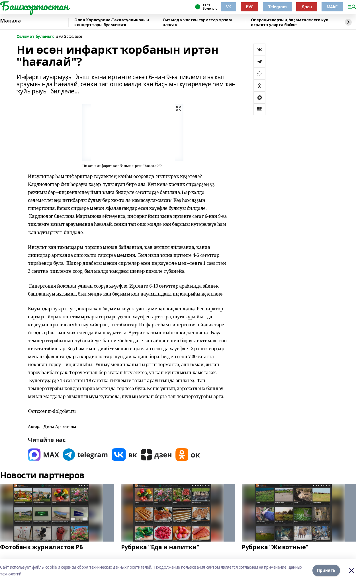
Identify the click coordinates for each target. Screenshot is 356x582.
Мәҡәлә (10, 21)
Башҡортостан (34, 6)
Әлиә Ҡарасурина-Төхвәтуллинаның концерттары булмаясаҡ (112, 22)
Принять (326, 570)
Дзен (306, 6)
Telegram (277, 6)
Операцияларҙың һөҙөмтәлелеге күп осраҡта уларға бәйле (289, 22)
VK (228, 6)
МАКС (332, 6)
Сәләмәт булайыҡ (35, 36)
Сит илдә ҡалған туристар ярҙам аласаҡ (197, 22)
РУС (249, 6)
